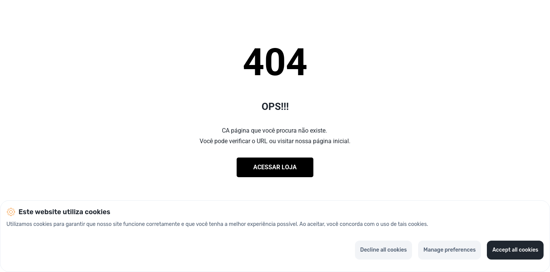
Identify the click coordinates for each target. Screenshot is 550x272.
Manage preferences (449, 250)
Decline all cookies (383, 250)
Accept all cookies (515, 250)
